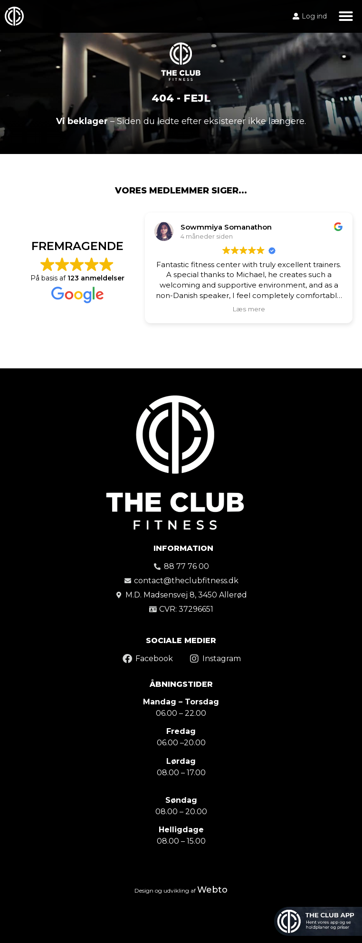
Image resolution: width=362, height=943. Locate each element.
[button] (345, 16)
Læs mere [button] (248, 309)
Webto (212, 890)
